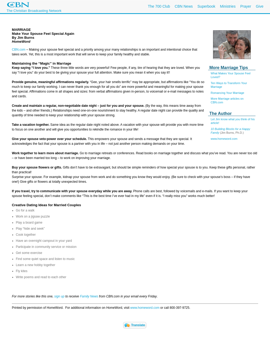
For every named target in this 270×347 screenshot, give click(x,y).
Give (259, 6)
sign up (59, 296)
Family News (89, 296)
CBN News (184, 6)
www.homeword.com (224, 138)
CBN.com (18, 49)
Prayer (245, 6)
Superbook (206, 6)
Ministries (227, 6)
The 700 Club (159, 6)
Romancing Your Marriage (227, 92)
